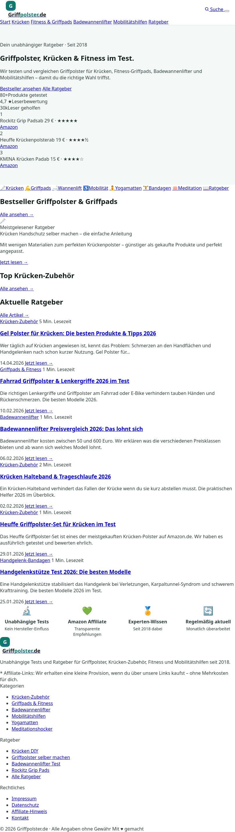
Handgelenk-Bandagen (25, 560)
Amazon (9, 127)
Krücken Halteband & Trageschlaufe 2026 (55, 476)
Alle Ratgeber (57, 88)
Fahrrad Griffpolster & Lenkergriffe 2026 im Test (64, 380)
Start (5, 22)
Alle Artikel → (14, 315)
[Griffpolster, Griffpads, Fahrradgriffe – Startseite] (26, 9)
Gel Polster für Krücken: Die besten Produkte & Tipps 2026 (78, 333)
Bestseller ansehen (20, 88)
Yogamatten (25, 722)
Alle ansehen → (17, 214)
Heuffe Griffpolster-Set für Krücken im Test (58, 524)
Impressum (24, 798)
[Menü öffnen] (227, 11)
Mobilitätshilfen (130, 22)
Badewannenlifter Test (36, 764)
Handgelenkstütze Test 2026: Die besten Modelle (65, 571)
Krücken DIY (25, 751)
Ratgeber (158, 22)
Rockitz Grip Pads (30, 770)
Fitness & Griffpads (51, 22)
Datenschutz (25, 805)
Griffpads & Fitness (20, 369)
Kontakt (20, 818)
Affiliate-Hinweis (29, 811)
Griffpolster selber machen (41, 757)
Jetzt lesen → (14, 262)
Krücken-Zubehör (19, 321)
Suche (215, 9)
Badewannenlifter (92, 22)
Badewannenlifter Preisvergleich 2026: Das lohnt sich (71, 428)
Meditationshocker (32, 729)
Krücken (21, 22)
